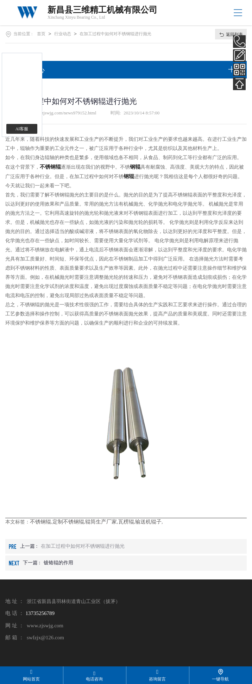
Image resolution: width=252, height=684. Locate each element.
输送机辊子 (148, 522)
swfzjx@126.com (45, 637)
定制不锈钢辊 (68, 522)
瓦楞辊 (126, 522)
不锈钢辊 (40, 522)
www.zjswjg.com (45, 625)
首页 (41, 33)
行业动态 (62, 33)
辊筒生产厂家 (101, 522)
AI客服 (22, 128)
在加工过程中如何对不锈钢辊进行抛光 (115, 33)
